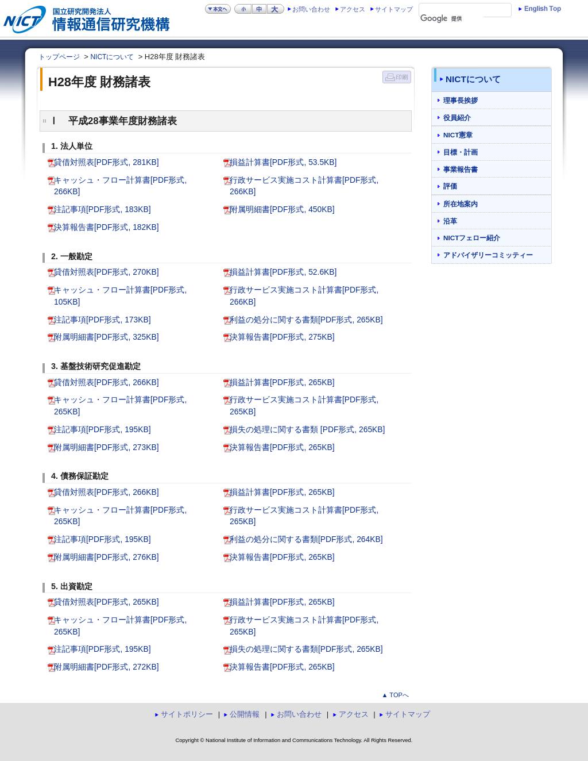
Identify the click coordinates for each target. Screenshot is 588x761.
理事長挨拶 (460, 100)
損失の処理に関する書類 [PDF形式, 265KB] (307, 429)
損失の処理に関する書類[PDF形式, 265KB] (306, 649)
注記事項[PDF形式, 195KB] (102, 429)
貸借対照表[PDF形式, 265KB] (106, 601)
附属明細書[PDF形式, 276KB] (106, 557)
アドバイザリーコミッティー (488, 255)
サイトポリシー (187, 714)
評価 (450, 186)
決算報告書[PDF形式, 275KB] (282, 336)
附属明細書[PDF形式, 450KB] (282, 209)
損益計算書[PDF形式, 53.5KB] (283, 162)
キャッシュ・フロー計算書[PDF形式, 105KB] (120, 295)
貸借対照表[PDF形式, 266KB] (106, 382)
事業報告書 (460, 169)
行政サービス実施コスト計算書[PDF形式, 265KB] (304, 405)
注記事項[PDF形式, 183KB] (102, 209)
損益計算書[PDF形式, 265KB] (282, 382)
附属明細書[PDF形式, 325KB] (106, 336)
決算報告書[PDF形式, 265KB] (282, 447)
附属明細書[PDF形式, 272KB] (106, 666)
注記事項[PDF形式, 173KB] (102, 319)
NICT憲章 (458, 135)
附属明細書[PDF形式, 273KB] (106, 447)
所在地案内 (460, 203)
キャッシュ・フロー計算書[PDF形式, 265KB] (120, 405)
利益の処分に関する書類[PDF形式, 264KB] (306, 539)
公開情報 (245, 714)
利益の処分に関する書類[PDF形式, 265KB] (306, 319)
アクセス (352, 9)
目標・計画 (460, 152)
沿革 (450, 221)
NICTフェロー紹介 (471, 237)
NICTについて (112, 57)
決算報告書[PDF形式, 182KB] (106, 227)
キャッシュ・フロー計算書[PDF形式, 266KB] (120, 186)
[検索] (451, 19)
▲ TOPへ (395, 694)
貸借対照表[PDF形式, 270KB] (106, 271)
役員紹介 (457, 117)
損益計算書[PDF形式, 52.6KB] (283, 271)
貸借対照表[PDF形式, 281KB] (106, 162)
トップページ (59, 57)
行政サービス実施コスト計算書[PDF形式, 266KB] (304, 186)
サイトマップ (394, 9)
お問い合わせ (311, 9)
